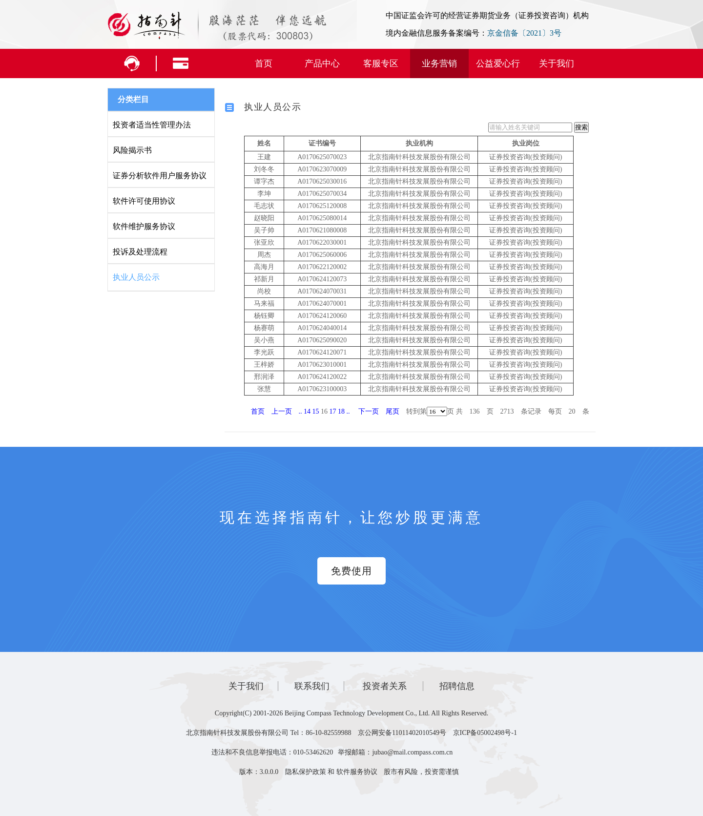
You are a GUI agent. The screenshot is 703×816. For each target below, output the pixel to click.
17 (333, 411)
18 (341, 411)
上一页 (281, 411)
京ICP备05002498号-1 (485, 732)
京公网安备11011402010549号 (402, 732)
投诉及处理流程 (140, 252)
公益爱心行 (498, 63)
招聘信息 (457, 686)
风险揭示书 (132, 150)
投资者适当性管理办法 (152, 125)
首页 (263, 63)
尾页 (392, 411)
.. (300, 411)
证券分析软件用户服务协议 (160, 175)
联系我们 (312, 686)
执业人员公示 (136, 277)
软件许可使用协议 (144, 201)
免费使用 (351, 570)
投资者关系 (385, 686)
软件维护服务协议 (144, 226)
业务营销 (439, 63)
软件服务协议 (356, 771)
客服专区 (380, 63)
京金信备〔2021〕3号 (524, 33)
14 (307, 411)
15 (315, 411)
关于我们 (556, 63)
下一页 (368, 411)
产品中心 (322, 63)
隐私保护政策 (305, 771)
